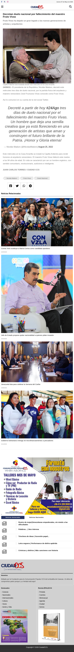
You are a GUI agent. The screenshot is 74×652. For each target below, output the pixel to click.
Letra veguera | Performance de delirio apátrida (37, 543)
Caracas (5, 592)
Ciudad (41, 604)
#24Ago (52, 108)
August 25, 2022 (45, 147)
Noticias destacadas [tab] (13, 517)
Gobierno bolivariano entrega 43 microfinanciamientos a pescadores (27, 441)
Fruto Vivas (27, 178)
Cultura (5, 601)
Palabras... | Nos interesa (28, 529)
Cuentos (42, 595)
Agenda (42, 601)
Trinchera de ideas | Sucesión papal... (33, 536)
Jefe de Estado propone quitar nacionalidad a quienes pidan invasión (27, 335)
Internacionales (7, 598)
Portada (42, 592)
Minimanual (43, 598)
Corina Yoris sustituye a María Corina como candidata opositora (25, 248)
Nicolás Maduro (12, 178)
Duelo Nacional (42, 178)
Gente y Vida (7, 607)
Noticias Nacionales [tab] (36, 517)
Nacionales (6, 595)
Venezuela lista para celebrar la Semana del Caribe (20, 384)
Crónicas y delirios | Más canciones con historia (38, 550)
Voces (4, 604)
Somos (41, 607)
